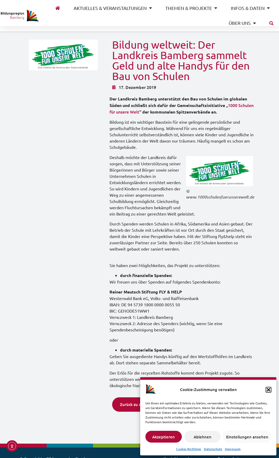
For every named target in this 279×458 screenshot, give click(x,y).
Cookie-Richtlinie (188, 449)
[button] (268, 389)
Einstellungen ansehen (247, 436)
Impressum (232, 449)
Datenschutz (213, 449)
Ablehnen (202, 436)
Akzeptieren (163, 436)
